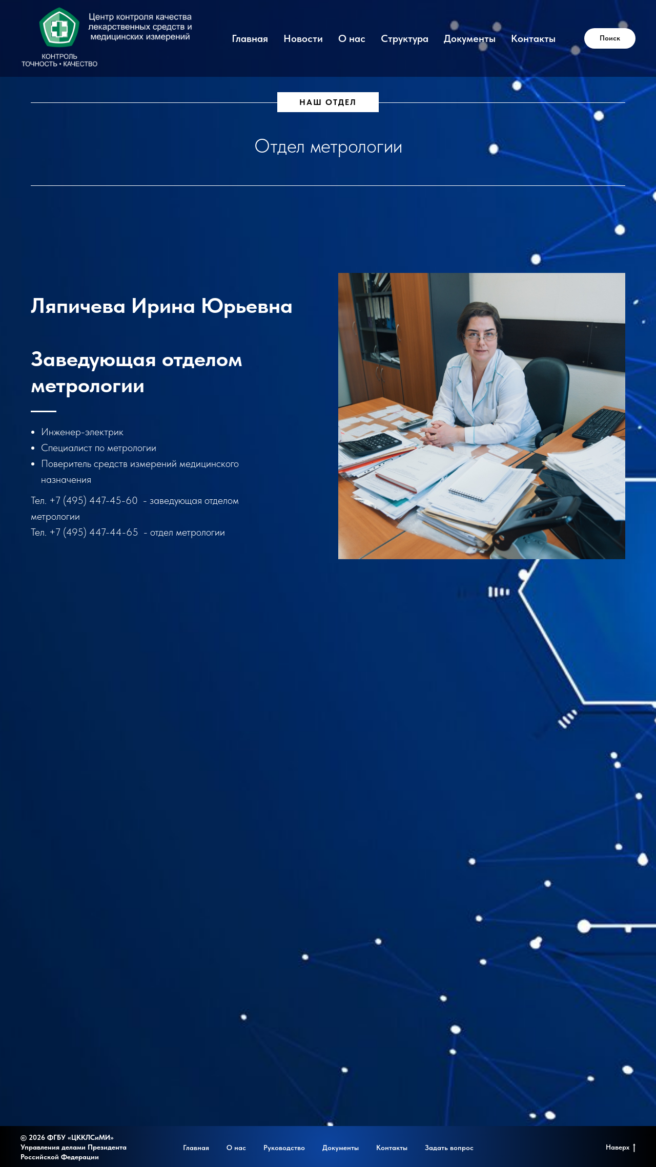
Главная (250, 38)
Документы (470, 38)
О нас (351, 38)
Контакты (533, 38)
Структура (404, 38)
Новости (303, 38)
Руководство (284, 1147)
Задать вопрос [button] (449, 1147)
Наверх (621, 1147)
